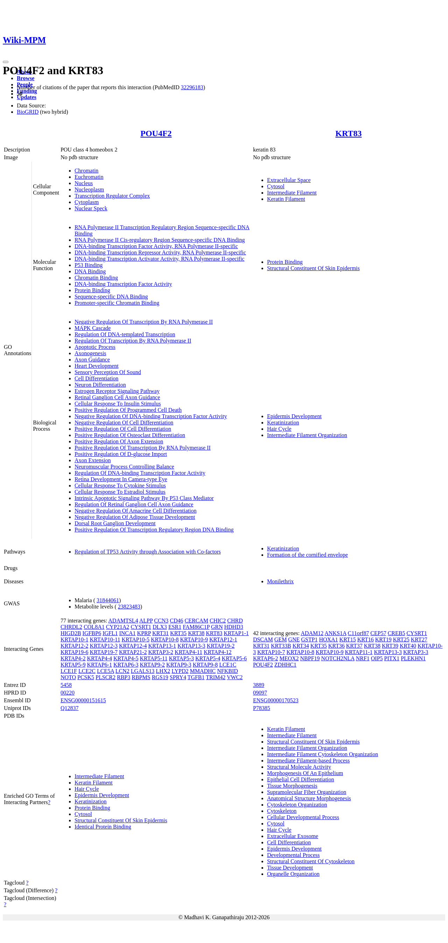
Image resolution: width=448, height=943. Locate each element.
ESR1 (174, 627)
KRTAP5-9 (73, 665)
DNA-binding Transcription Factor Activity (123, 284)
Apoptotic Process (95, 347)
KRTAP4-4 (99, 658)
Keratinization (283, 422)
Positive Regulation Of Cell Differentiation (123, 429)
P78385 (261, 708)
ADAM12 (312, 633)
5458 (66, 685)
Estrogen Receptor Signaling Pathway (117, 391)
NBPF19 (310, 658)
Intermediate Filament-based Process (308, 760)
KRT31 (160, 633)
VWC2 (235, 677)
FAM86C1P (196, 627)
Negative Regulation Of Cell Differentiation (124, 422)
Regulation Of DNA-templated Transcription (125, 334)
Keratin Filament (286, 199)
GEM (280, 639)
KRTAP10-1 (75, 639)
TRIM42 (215, 677)
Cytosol (276, 186)
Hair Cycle (279, 429)
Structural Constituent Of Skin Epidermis (313, 268)
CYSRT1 (141, 627)
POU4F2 (156, 133)
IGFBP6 (92, 633)
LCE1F (69, 671)
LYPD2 (180, 671)
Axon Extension (93, 460)
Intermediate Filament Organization (307, 435)
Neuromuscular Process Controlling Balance (124, 467)
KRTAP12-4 (133, 646)
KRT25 (401, 639)
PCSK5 (85, 677)
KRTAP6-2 (265, 658)
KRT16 (365, 639)
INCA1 (127, 633)
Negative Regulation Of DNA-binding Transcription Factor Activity (151, 416)
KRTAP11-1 (359, 652)
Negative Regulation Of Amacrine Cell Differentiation (135, 511)
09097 (260, 693)
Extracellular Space (289, 180)
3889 (258, 685)
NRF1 (363, 658)
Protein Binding (92, 290)
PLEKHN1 (413, 658)
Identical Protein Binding (103, 827)
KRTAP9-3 (178, 665)
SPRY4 (178, 677)
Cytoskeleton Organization (297, 805)
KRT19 (383, 639)
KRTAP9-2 (152, 665)
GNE (294, 639)
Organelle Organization (293, 874)
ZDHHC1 (285, 665)
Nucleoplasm (89, 189)
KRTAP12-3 (104, 646)
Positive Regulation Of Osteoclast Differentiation (130, 435)
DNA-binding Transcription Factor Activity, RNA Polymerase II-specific (156, 246)
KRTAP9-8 (205, 665)
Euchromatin (89, 177)
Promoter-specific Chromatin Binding (117, 303)
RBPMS (141, 677)
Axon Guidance (92, 360)
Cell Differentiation (96, 378)
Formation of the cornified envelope (307, 555)
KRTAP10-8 (165, 639)
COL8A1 (94, 627)
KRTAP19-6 (75, 652)
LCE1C (227, 665)
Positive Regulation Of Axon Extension (119, 441)
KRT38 (196, 633)
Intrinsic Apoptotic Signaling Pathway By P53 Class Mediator (144, 498)
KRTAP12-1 (223, 639)
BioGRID (27, 112)
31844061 (108, 600)
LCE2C (87, 671)
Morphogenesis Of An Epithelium (305, 773)
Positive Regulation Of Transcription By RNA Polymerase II (143, 448)
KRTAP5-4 (207, 658)
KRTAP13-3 (191, 646)
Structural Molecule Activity (299, 767)
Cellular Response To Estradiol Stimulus (120, 492)
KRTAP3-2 (161, 652)
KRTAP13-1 (162, 646)
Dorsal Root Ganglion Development (115, 523)
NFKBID (227, 671)
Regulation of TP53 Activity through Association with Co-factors (148, 552)
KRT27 (419, 639)
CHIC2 (218, 621)
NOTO (68, 677)
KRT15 (348, 639)
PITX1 (392, 658)
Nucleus (84, 183)
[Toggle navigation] (5, 62)
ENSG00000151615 (83, 700)
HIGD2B (71, 633)
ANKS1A (335, 633)
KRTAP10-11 (105, 639)
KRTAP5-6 (234, 658)
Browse (25, 78)
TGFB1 (196, 677)
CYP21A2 (118, 627)
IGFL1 (110, 633)
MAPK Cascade (93, 328)
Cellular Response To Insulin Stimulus (118, 404)
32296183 (192, 87)
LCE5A (105, 671)
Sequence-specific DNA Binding (111, 297)
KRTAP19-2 (221, 646)
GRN (217, 627)
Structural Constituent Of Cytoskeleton (311, 861)
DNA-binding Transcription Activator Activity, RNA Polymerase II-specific (160, 259)
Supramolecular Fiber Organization (306, 792)
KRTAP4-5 (126, 658)
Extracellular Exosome (292, 836)
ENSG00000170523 (276, 700)
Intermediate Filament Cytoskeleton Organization (322, 754)
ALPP (146, 621)
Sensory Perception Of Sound (108, 372)
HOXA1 (328, 639)
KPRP (144, 633)
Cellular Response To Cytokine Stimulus (120, 485)
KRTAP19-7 (104, 652)
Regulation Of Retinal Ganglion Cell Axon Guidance (134, 504)
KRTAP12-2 (75, 646)
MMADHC (203, 671)
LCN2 (122, 671)
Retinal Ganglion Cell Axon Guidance (117, 397)
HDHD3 (233, 627)
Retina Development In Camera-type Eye (121, 479)
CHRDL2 (71, 627)
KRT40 (408, 646)
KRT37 (354, 646)
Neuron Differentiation (100, 385)
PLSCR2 (105, 677)
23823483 (129, 607)
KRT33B (281, 646)
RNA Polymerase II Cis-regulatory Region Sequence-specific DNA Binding (160, 240)
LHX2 (163, 671)
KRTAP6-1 (99, 665)
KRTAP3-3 (415, 652)
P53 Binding (89, 265)
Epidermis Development (294, 416)
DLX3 (160, 627)
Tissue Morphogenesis (292, 786)
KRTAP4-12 (218, 652)
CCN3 (161, 621)
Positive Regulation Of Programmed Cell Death (128, 410)
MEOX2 (289, 658)
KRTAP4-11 (188, 652)
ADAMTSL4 (123, 621)
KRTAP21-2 (133, 652)
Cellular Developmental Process (303, 817)
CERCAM (196, 621)
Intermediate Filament (292, 193)
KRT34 (301, 646)
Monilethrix (280, 581)
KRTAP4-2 (73, 658)
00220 (68, 693)
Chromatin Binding (96, 278)
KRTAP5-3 (181, 658)
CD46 (176, 621)
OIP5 (377, 658)
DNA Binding (90, 271)
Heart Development (97, 366)
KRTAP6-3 (126, 665)
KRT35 (178, 633)
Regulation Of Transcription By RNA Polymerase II (133, 341)
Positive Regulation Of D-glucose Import (121, 454)
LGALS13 (143, 671)
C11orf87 (358, 633)
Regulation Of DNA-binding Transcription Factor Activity (140, 473)
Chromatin (86, 171)
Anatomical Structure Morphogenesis (309, 798)
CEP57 (378, 633)
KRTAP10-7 (271, 652)
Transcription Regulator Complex (112, 196)
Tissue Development (290, 868)
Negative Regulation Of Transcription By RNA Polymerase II (144, 322)
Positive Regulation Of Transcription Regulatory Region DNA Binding (154, 530)
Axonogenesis (90, 353)
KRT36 (336, 646)
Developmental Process (293, 855)
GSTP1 (309, 639)
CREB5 (396, 633)
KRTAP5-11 (154, 658)
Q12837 (70, 708)
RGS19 (160, 677)
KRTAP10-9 (194, 639)
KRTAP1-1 (236, 633)
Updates (26, 97)
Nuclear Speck (91, 208)
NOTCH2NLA (338, 658)
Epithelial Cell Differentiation (300, 779)
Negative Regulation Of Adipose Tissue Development (135, 517)
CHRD (235, 621)
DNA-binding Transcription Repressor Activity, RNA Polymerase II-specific (160, 252)
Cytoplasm (87, 202)
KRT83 (348, 133)
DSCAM (263, 639)
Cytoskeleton (281, 811)
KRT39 (390, 646)
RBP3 (123, 677)
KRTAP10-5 (135, 639)
